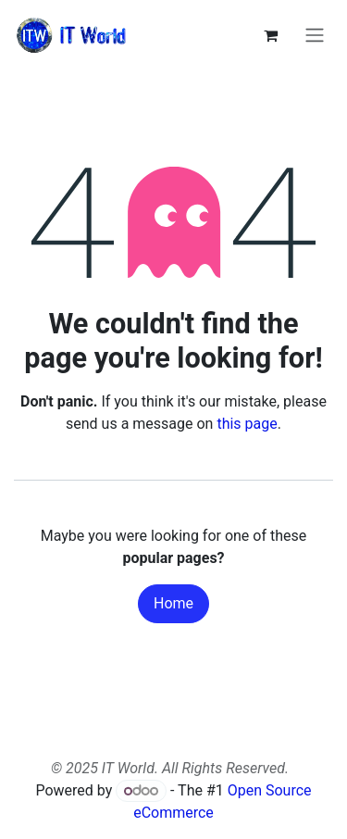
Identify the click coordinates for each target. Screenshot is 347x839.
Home (173, 603)
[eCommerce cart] (270, 35)
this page (247, 423)
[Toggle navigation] (314, 36)
